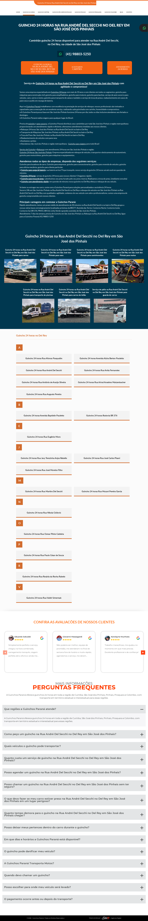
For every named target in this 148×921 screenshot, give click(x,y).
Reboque (40, 149)
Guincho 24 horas (28, 176)
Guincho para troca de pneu (32, 179)
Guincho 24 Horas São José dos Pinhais (36, 152)
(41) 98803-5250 (125, 3)
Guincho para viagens (77, 144)
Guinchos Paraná (33, 106)
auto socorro (42, 124)
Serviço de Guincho (27, 149)
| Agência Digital (111, 918)
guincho (31, 124)
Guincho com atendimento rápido (35, 182)
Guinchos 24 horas (58, 92)
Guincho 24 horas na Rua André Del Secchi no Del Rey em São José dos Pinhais (77, 83)
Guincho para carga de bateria (33, 170)
